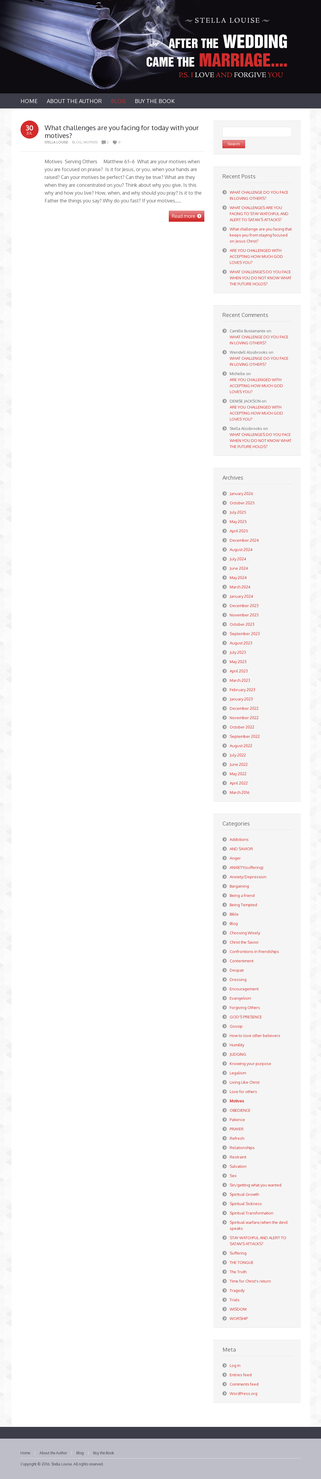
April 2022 (239, 783)
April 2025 (239, 530)
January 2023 (241, 699)
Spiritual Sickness (246, 1203)
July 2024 (238, 558)
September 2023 (245, 633)
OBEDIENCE (240, 1110)
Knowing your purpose (250, 1063)
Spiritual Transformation (251, 1213)
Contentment (241, 960)
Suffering (238, 1253)
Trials (235, 1299)
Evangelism (240, 998)
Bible (234, 914)
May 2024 (238, 577)
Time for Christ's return (250, 1281)
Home (25, 1453)
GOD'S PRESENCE (246, 1016)
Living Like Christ (245, 1082)
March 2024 (240, 586)
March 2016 (240, 792)
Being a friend (242, 895)
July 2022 (238, 755)
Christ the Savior (244, 942)
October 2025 (242, 502)
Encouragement (244, 988)
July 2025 (238, 512)
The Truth (238, 1271)
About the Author (53, 1453)
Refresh (237, 1138)
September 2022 (245, 736)
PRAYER (237, 1128)
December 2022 (244, 708)
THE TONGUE (241, 1262)
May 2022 (238, 773)
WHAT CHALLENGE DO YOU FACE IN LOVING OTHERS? (259, 339)
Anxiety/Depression (248, 876)
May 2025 (238, 521)
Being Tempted (243, 904)
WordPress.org (243, 1393)
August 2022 (241, 745)
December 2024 (244, 540)
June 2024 (239, 568)
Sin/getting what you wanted (256, 1185)
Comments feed (244, 1384)
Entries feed (241, 1374)
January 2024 (241, 596)
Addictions (239, 839)
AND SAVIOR (241, 848)
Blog (77, 142)
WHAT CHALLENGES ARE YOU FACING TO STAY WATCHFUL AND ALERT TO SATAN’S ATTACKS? (259, 213)
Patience (237, 1119)
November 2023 (244, 615)
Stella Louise (61, 1464)
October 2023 (242, 624)
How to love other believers (255, 1035)
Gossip (236, 1026)
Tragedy (237, 1290)
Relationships (242, 1147)
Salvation (238, 1166)
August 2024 (241, 549)
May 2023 (238, 661)
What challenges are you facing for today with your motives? (122, 131)
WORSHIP (239, 1318)
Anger (235, 858)
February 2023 (242, 689)
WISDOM (238, 1309)
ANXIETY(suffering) (246, 867)
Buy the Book (103, 1453)
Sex (233, 1175)
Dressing (238, 979)
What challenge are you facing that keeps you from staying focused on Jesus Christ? (261, 235)
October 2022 (242, 727)
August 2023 (241, 643)
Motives (90, 142)
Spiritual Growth (244, 1194)
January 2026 (241, 493)
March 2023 (240, 680)
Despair (237, 970)
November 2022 (244, 717)
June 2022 (239, 764)
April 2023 (239, 671)
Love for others (243, 1091)
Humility (237, 1044)
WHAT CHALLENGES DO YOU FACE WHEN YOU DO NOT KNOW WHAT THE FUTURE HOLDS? (260, 277)
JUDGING (238, 1054)
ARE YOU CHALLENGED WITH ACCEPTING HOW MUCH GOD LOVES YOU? (256, 256)
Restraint (238, 1157)
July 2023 (238, 652)
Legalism (238, 1072)
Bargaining (239, 886)
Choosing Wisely (245, 932)
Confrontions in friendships (254, 951)
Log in (235, 1365)
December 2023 (244, 605)
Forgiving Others (245, 1007)
